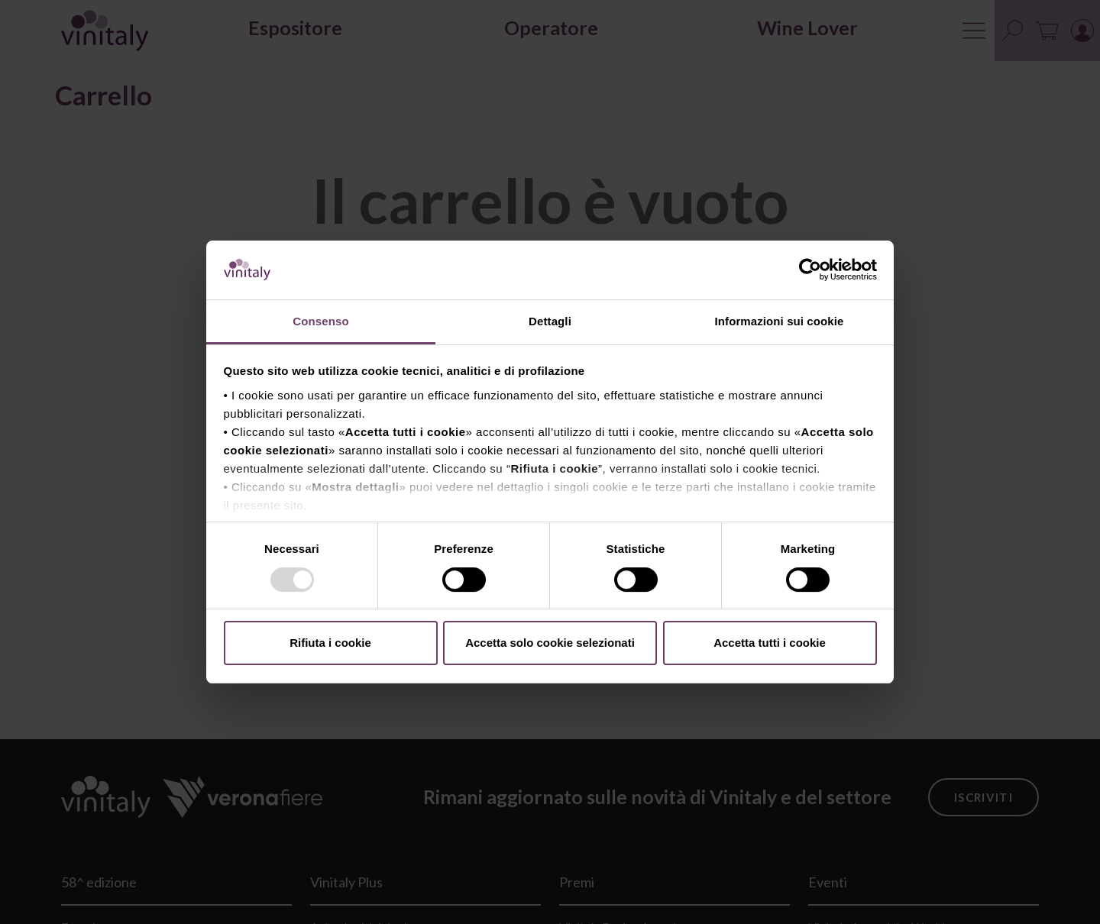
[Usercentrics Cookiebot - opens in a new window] (810, 269)
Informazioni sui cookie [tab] (779, 321)
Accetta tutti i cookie (769, 642)
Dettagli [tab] (550, 321)
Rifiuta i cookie (330, 642)
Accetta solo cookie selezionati (550, 642)
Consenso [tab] (320, 321)
